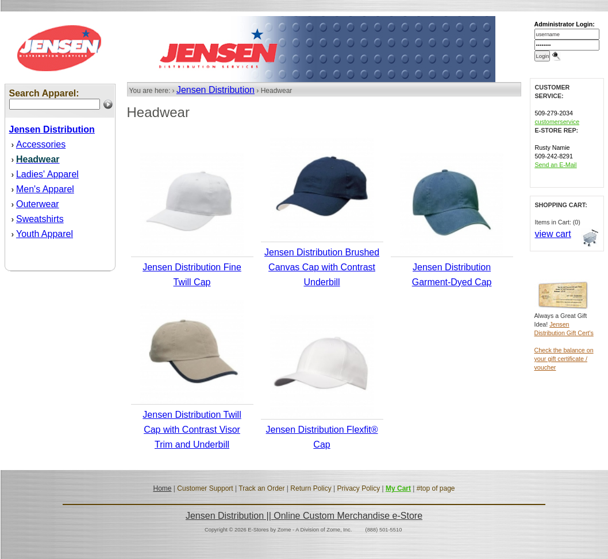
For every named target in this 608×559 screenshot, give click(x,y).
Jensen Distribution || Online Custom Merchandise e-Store (304, 516)
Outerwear (37, 204)
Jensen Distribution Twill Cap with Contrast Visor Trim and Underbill (192, 429)
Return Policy (310, 488)
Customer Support (205, 488)
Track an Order (261, 488)
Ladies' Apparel (47, 174)
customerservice (557, 121)
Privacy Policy (358, 488)
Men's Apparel (45, 189)
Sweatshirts (40, 219)
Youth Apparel (44, 234)
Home (162, 488)
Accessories (41, 144)
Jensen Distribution (215, 90)
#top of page (436, 488)
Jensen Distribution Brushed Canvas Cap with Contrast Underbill (321, 267)
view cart (553, 234)
